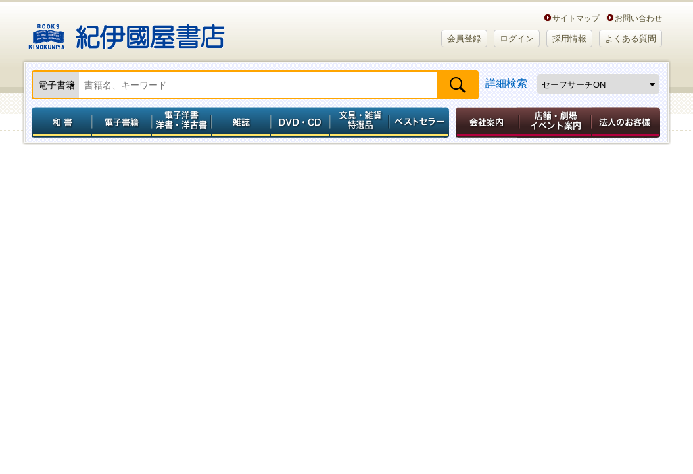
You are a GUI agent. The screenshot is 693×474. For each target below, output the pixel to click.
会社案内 (485, 122)
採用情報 (569, 38)
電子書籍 (121, 122)
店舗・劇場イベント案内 (555, 122)
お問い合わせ (638, 18)
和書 (59, 122)
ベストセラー (420, 122)
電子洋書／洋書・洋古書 (181, 122)
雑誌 (241, 122)
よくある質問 (630, 38)
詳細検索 (506, 83)
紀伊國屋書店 (126, 32)
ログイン (517, 38)
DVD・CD (300, 122)
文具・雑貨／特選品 (359, 122)
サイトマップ (576, 18)
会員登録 (464, 38)
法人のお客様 (626, 122)
